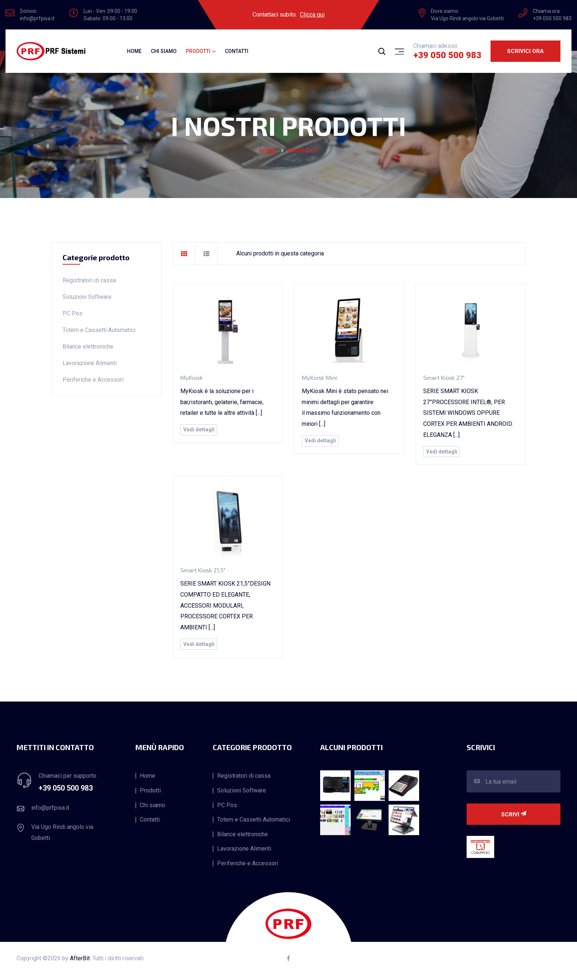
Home (134, 51)
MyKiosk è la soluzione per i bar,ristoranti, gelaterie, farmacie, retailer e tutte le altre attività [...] (221, 402)
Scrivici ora (525, 51)
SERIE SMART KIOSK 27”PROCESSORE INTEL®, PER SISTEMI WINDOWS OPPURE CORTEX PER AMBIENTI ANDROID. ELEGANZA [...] (468, 413)
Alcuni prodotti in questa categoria (280, 253)
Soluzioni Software (87, 296)
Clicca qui (312, 14)
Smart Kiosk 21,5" (203, 569)
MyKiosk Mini (319, 377)
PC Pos (72, 313)
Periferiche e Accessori (93, 379)
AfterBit (80, 958)
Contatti (236, 51)
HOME (267, 151)
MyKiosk (191, 377)
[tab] (184, 254)
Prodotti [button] (198, 51)
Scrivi (513, 814)
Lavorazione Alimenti (90, 363)
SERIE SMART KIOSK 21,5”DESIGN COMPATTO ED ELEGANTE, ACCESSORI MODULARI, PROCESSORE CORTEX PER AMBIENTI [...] (225, 605)
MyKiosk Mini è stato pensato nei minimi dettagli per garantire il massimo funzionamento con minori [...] (345, 407)
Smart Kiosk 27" (444, 377)
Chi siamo (164, 51)
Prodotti (303, 151)
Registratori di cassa (89, 280)
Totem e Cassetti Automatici (99, 329)
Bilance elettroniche (88, 346)
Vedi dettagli (199, 429)
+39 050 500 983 (447, 55)
